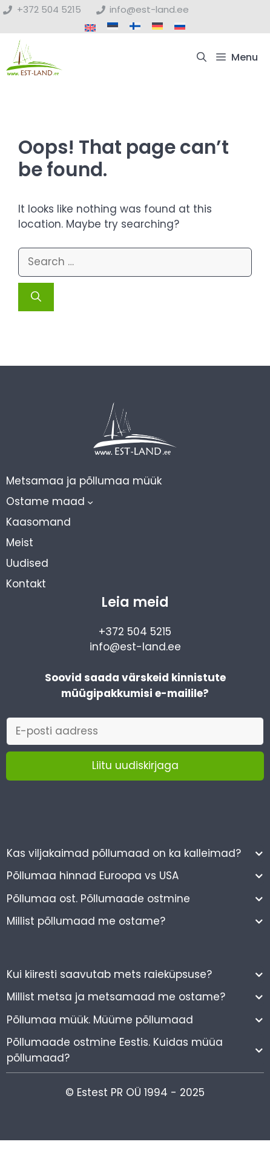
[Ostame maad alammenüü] (90, 502)
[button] (201, 57)
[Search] (36, 297)
